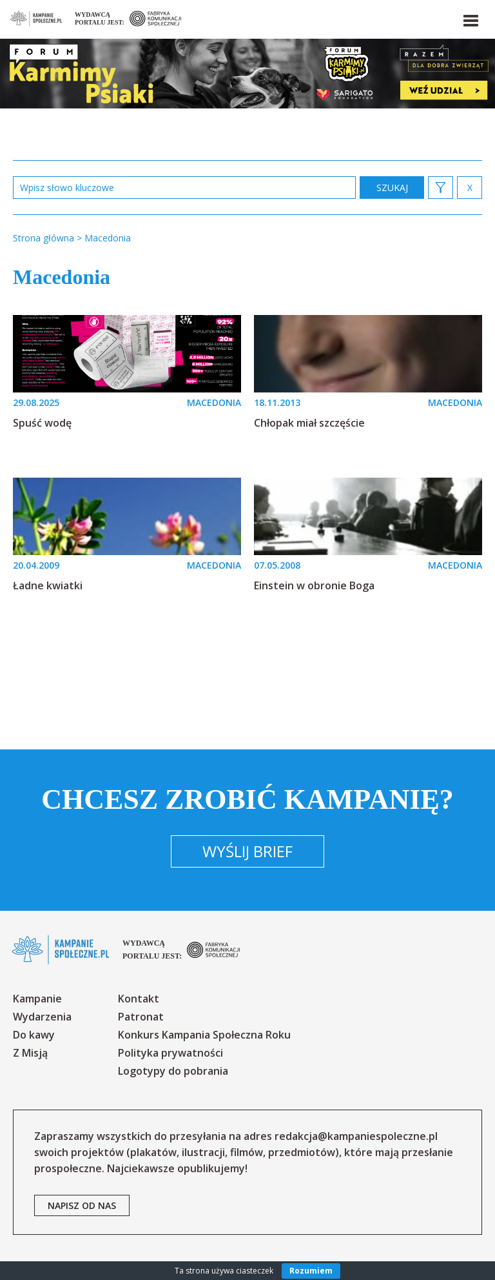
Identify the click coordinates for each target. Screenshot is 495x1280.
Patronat (141, 1017)
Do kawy (34, 1035)
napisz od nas (82, 1205)
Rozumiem (311, 1270)
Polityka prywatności (170, 1053)
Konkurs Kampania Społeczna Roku (204, 1035)
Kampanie (37, 998)
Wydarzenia (42, 1017)
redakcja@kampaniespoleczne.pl (356, 1136)
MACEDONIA (214, 402)
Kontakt (138, 998)
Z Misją (30, 1053)
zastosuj (392, 187)
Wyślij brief (247, 851)
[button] (470, 18)
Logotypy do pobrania (173, 1071)
